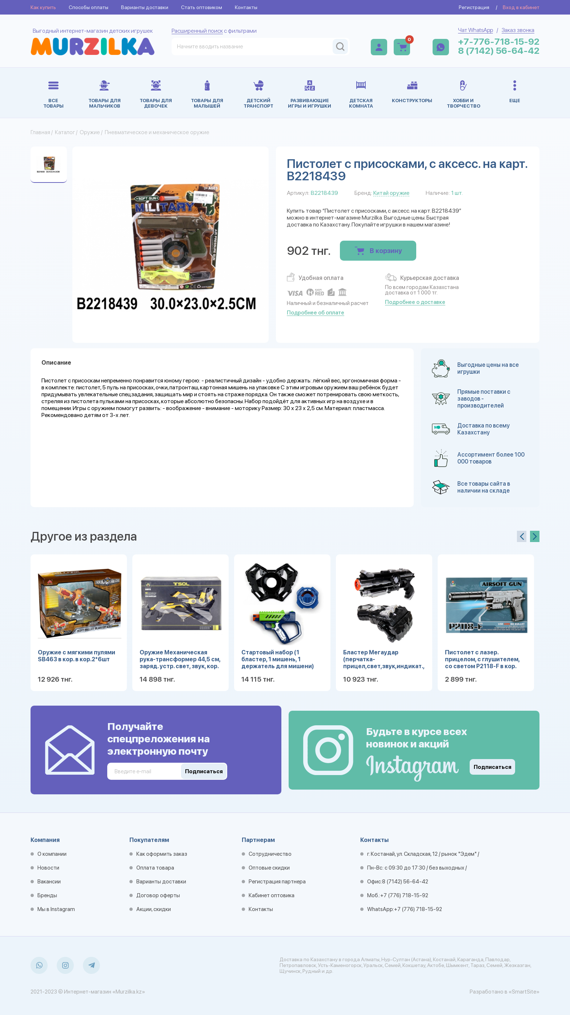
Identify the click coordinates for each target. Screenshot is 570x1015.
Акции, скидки (153, 909)
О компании (52, 854)
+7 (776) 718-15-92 (404, 895)
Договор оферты (158, 895)
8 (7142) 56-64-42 (498, 50)
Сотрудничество (270, 854)
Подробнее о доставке (415, 302)
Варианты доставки (144, 7)
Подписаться (492, 767)
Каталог (65, 132)
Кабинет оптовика (271, 895)
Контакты (246, 7)
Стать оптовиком (201, 7)
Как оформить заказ (161, 854)
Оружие (90, 132)
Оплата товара (155, 867)
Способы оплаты (88, 7)
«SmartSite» (524, 991)
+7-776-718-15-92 (498, 41)
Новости (48, 867)
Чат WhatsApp (475, 30)
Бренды (47, 895)
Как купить (43, 7)
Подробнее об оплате (315, 312)
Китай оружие (391, 192)
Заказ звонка (518, 30)
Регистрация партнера (277, 881)
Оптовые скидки (269, 867)
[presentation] (521, 536)
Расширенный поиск (197, 30)
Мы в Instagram (56, 909)
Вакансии (49, 881)
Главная (40, 132)
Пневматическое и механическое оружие (157, 132)
